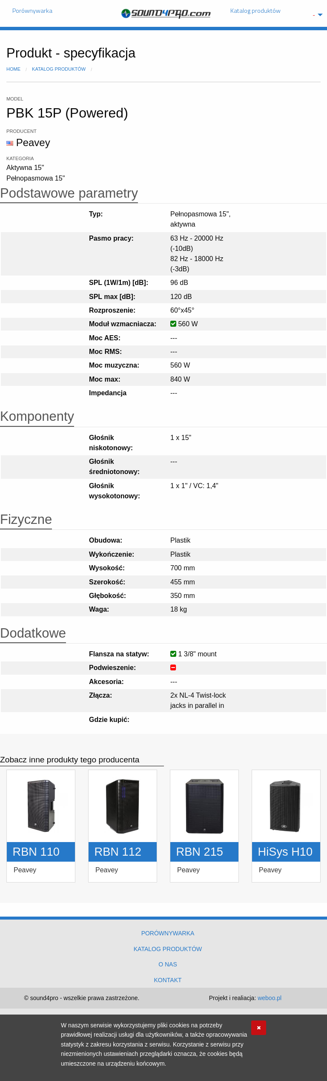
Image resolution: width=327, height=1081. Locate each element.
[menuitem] (315, 15)
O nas (167, 964)
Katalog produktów (255, 10)
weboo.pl (269, 998)
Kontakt (167, 980)
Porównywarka (32, 10)
